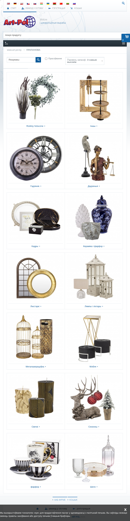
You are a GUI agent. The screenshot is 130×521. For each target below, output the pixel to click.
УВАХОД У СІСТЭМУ (34, 8)
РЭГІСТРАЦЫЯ (58, 8)
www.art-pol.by (14, 50)
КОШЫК (78, 8)
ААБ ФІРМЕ (60, 499)
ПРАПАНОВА (33, 50)
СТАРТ (13, 8)
